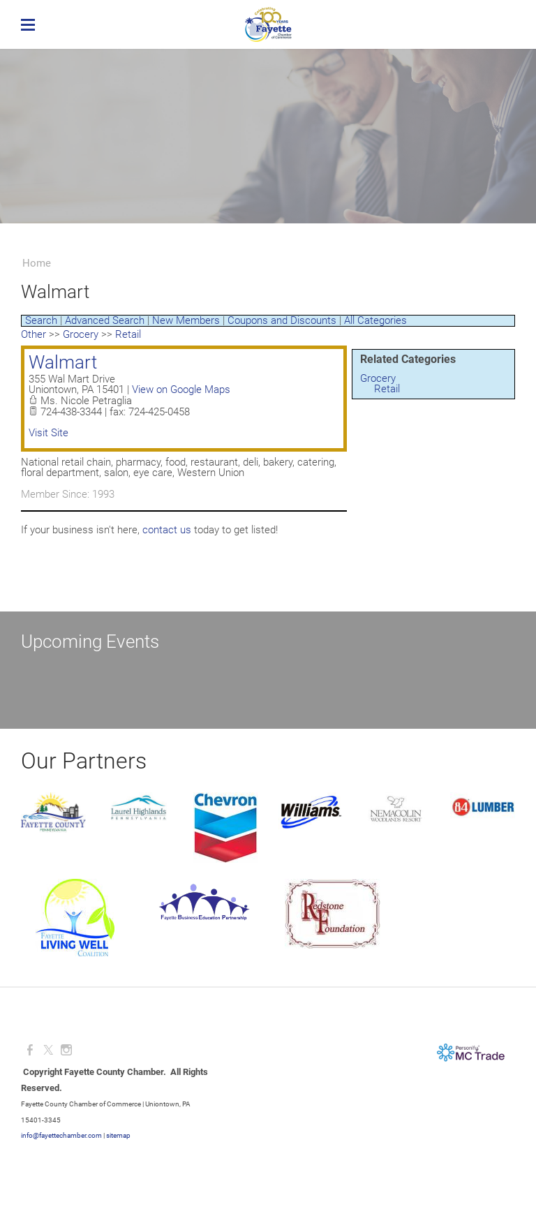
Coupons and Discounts (282, 320)
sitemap (118, 1135)
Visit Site (48, 433)
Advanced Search (104, 320)
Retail (387, 389)
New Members (186, 320)
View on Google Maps (181, 389)
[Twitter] (48, 1050)
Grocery (378, 378)
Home (36, 263)
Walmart (63, 362)
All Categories (375, 320)
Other (33, 334)
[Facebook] (30, 1050)
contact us (166, 530)
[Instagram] (66, 1050)
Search (41, 320)
